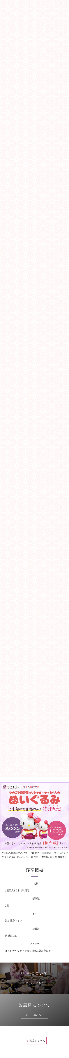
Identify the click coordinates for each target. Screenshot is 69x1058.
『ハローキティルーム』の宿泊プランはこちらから (34, 763)
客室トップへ (37, 1041)
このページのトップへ (34, 1052)
